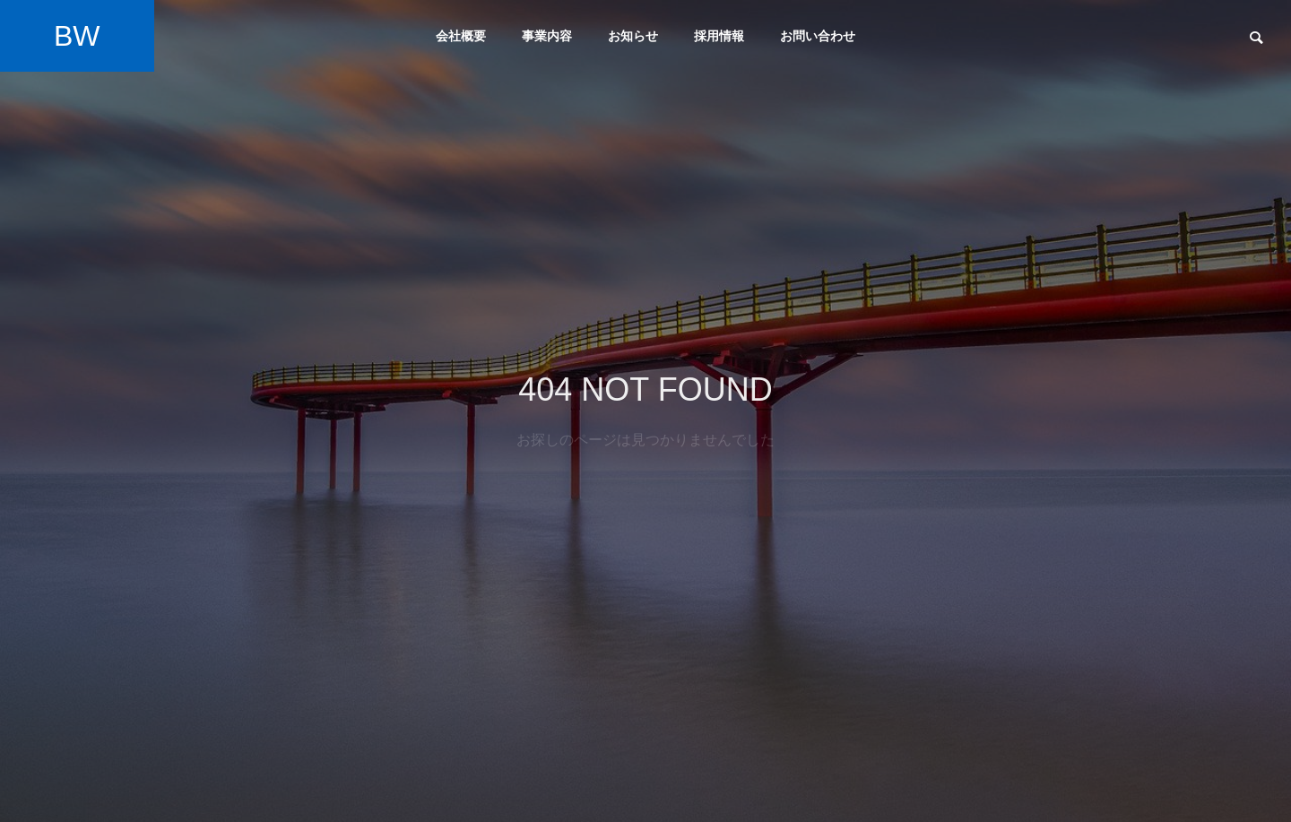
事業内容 (547, 36)
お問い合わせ (817, 36)
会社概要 (461, 36)
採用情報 (719, 36)
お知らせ (633, 36)
